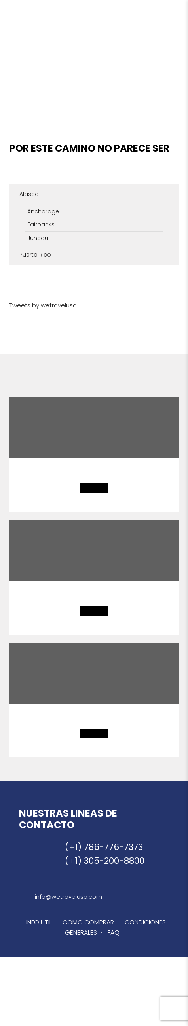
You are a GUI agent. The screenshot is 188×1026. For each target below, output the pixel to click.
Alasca (29, 194)
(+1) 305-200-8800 (104, 861)
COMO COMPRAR (88, 922)
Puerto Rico (35, 255)
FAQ (114, 932)
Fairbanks (41, 224)
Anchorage (43, 211)
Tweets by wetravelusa (43, 305)
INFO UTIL (39, 922)
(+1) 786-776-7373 (104, 847)
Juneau (37, 238)
